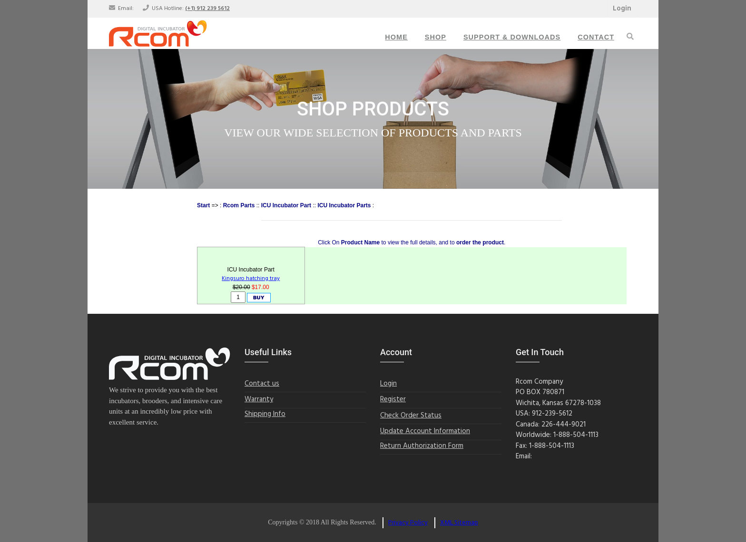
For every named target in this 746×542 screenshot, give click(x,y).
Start (203, 205)
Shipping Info (265, 414)
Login (622, 8)
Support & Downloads (511, 37)
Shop (435, 37)
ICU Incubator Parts (344, 205)
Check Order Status (411, 415)
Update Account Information (425, 431)
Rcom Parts (239, 205)
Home (396, 37)
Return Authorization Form (421, 446)
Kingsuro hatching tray (251, 278)
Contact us (262, 383)
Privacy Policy (408, 522)
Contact (596, 37)
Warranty (259, 399)
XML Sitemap (459, 522)
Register (393, 399)
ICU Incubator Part (286, 205)
